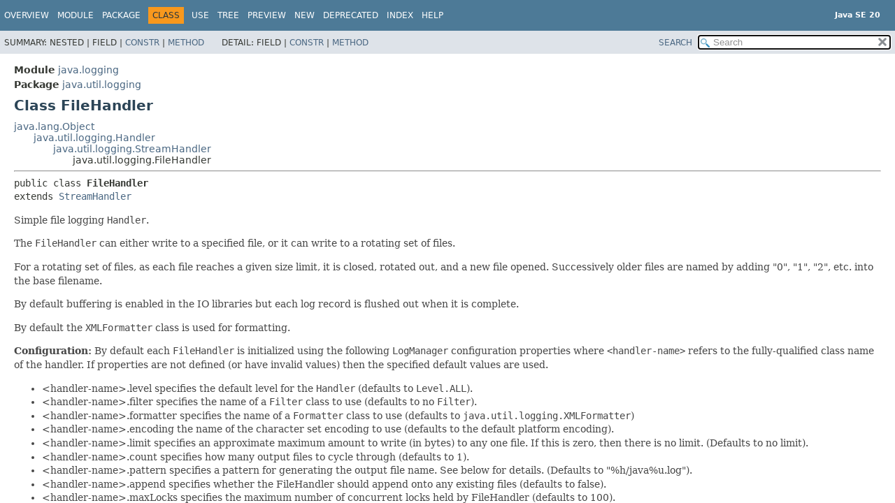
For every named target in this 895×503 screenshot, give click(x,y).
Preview (267, 15)
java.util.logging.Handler (94, 137)
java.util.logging (101, 84)
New (304, 15)
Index (400, 15)
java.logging (88, 69)
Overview (26, 15)
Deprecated (350, 15)
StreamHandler (95, 196)
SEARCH (675, 43)
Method (186, 43)
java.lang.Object (54, 126)
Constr (142, 43)
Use (200, 15)
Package (121, 15)
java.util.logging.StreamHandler (132, 148)
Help (432, 15)
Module (75, 15)
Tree (228, 15)
